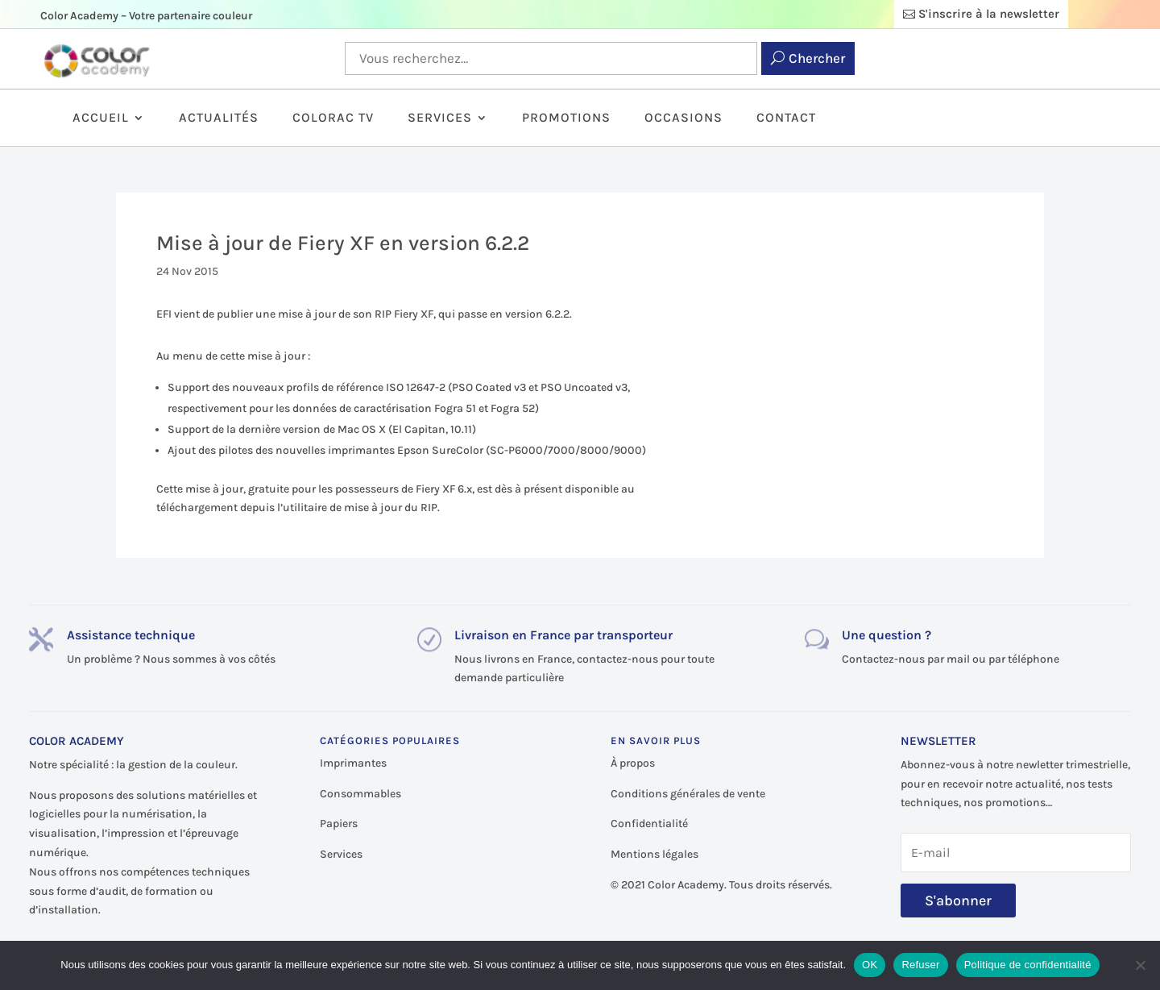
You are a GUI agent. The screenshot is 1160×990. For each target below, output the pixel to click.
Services (440, 118)
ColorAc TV (333, 118)
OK (869, 965)
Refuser (920, 965)
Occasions (683, 118)
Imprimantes (353, 763)
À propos (633, 763)
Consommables (360, 794)
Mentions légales (654, 854)
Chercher (817, 58)
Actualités (219, 118)
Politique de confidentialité (1028, 965)
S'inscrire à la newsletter (988, 13)
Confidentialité (649, 823)
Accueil (100, 118)
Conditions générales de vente (688, 794)
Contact (786, 118)
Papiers (339, 823)
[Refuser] (1140, 965)
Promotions (566, 118)
